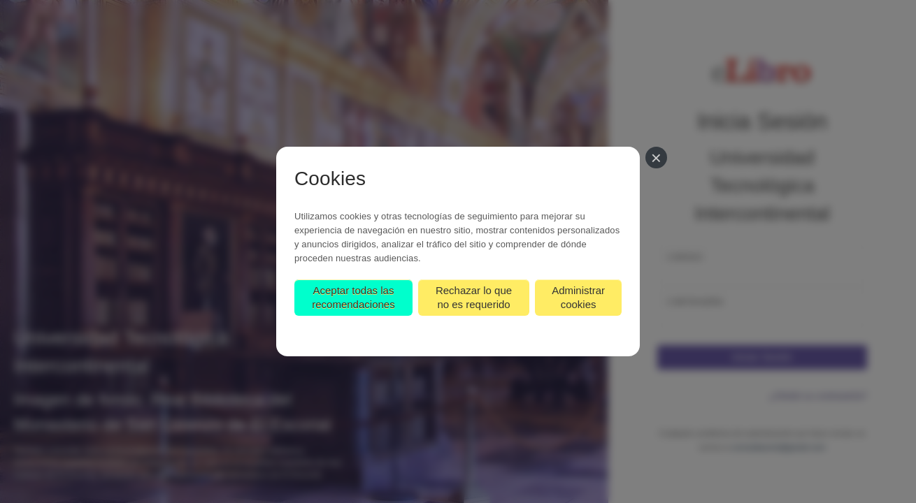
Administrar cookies (578, 297)
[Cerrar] (656, 157)
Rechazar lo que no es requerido (474, 297)
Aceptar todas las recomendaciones (353, 297)
